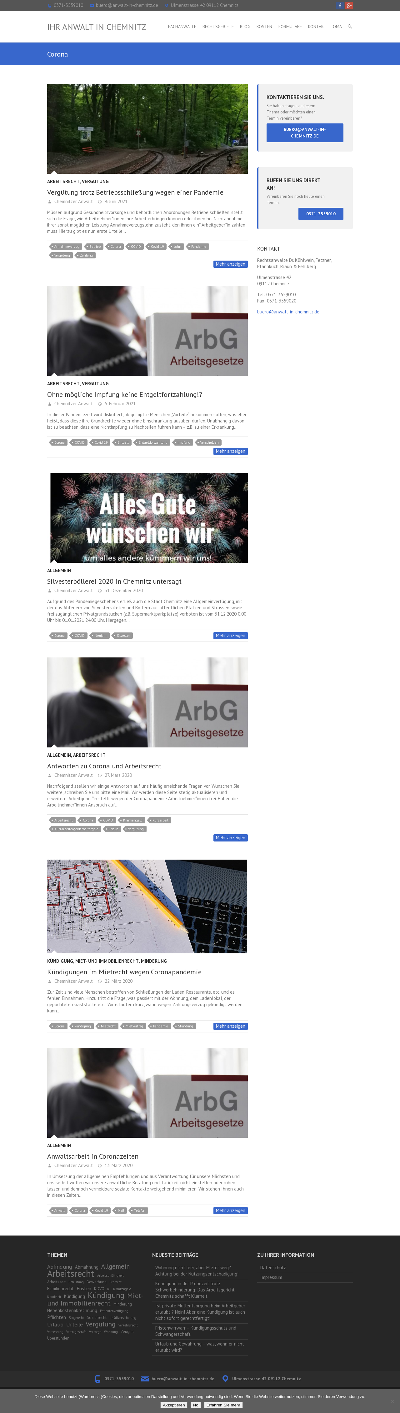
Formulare (290, 26)
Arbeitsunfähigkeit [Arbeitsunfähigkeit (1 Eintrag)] (110, 1275)
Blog (245, 26)
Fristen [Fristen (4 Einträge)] (84, 1288)
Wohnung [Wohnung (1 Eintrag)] (111, 1332)
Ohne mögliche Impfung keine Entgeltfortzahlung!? (124, 394)
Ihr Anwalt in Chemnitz (96, 26)
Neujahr (101, 635)
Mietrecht (108, 1026)
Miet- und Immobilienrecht (107, 961)
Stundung (185, 1026)
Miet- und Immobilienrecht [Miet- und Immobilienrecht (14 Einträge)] (94, 1299)
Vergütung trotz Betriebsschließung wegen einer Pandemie (135, 192)
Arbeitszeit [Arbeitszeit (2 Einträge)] (56, 1282)
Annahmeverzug (66, 246)
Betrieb (95, 246)
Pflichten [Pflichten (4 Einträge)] (56, 1317)
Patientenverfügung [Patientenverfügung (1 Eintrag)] (114, 1311)
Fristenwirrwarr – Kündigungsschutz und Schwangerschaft (195, 1331)
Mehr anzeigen (230, 264)
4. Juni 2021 (115, 201)
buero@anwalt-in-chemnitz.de (127, 5)
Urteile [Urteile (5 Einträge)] (74, 1324)
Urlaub (113, 829)
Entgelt (123, 442)
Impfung (184, 442)
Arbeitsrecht (63, 181)
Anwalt (59, 1210)
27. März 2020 (117, 775)
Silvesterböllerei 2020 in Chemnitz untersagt (114, 581)
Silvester (123, 635)
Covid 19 (157, 246)
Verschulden (209, 442)
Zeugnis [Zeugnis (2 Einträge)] (127, 1331)
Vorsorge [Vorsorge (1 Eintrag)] (95, 1332)
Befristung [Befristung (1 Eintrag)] (76, 1282)
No (195, 1405)
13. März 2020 (117, 1165)
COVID (136, 246)
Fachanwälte (182, 26)
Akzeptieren (174, 1405)
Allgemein (59, 570)
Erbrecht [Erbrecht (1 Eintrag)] (115, 1282)
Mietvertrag (134, 1026)
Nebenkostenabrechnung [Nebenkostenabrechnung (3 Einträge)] (72, 1310)
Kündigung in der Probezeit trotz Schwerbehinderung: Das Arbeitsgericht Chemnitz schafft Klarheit (195, 1290)
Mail (121, 1210)
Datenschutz (273, 1268)
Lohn (177, 246)
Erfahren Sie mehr (223, 1405)
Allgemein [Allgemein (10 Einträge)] (115, 1266)
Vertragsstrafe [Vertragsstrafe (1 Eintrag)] (76, 1332)
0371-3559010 (68, 5)
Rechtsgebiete (218, 26)
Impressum (271, 1277)
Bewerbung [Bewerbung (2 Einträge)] (97, 1282)
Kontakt (317, 26)
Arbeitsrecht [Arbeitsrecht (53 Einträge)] (70, 1273)
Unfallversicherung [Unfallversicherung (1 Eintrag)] (122, 1318)
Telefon (139, 1210)
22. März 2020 (117, 981)
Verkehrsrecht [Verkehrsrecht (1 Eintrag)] (128, 1325)
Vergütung (95, 181)
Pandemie (198, 246)
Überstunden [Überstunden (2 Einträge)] (58, 1338)
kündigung (83, 1026)
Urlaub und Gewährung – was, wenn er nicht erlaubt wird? (199, 1347)
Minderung (154, 961)
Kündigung (60, 961)
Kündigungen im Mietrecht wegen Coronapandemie (124, 971)
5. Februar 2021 (119, 404)
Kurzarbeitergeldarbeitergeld (76, 829)
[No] (392, 1401)
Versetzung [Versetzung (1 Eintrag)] (55, 1332)
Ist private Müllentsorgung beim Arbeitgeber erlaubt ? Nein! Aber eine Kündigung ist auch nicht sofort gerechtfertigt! (200, 1312)
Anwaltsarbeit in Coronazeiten (92, 1156)
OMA (337, 26)
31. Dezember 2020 (123, 590)
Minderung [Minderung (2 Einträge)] (122, 1304)
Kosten (264, 26)
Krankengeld (132, 820)
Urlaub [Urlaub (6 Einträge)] (55, 1324)
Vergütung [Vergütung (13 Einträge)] (101, 1324)
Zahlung (86, 255)
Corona (116, 246)
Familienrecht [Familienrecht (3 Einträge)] (60, 1288)
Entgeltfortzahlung (153, 442)
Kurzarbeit (160, 820)
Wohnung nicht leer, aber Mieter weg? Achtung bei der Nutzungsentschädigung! (196, 1271)
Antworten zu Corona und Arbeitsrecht (104, 765)
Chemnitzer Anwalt (73, 201)
